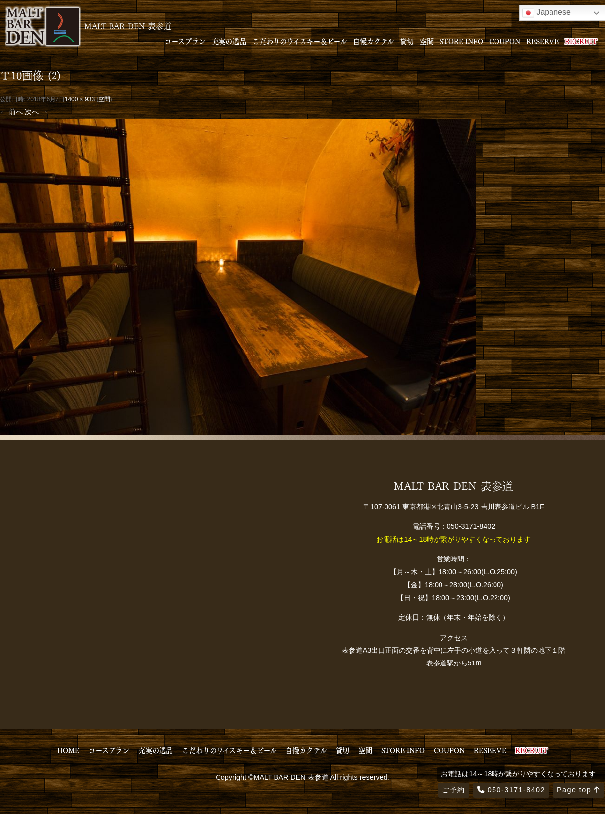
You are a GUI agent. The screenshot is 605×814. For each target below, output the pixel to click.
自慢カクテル (373, 40)
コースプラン (185, 40)
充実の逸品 (229, 40)
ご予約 (453, 790)
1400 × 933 (80, 99)
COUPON (504, 40)
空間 (427, 40)
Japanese (546, 13)
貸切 (407, 40)
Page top (578, 790)
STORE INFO (461, 40)
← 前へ (11, 112)
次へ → (36, 112)
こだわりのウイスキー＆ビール (299, 40)
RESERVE (542, 40)
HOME (68, 749)
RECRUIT (581, 40)
